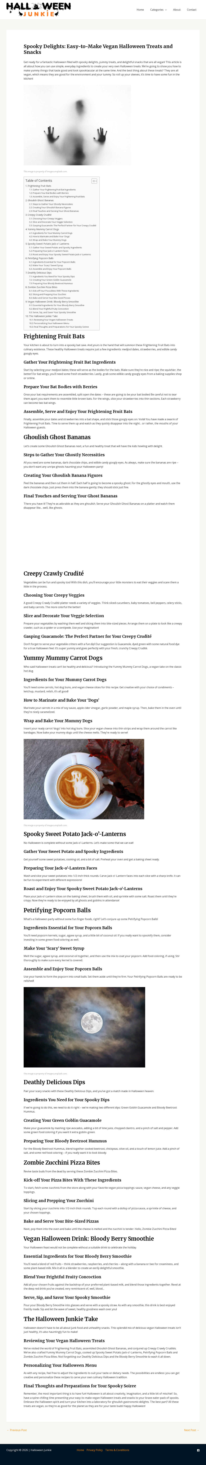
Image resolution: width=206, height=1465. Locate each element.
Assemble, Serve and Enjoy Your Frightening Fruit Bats (59, 196)
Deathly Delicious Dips (40, 272)
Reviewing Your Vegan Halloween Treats (53, 319)
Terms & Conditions (117, 1450)
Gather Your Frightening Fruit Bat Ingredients (54, 189)
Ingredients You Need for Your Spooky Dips (54, 276)
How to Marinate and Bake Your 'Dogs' (51, 236)
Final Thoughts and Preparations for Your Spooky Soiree (61, 326)
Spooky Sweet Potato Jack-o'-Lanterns (48, 243)
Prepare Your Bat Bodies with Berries (51, 193)
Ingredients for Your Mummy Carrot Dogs (52, 233)
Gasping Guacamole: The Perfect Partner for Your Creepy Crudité (64, 225)
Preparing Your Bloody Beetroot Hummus (53, 283)
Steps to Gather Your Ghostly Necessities (53, 204)
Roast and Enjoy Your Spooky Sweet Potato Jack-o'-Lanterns (62, 254)
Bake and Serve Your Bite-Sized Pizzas (51, 297)
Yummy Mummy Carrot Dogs (43, 229)
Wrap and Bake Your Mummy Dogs (49, 239)
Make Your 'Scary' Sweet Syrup (48, 265)
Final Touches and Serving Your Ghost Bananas (56, 211)
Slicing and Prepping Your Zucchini (49, 294)
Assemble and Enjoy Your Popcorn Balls (52, 268)
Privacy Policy (95, 1450)
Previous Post (17, 1430)
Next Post (191, 1430)
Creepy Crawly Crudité (40, 214)
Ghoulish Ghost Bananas (41, 200)
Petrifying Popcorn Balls (40, 258)
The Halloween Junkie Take (43, 316)
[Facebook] (198, 1450)
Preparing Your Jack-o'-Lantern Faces (50, 250)
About (177, 9)
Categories (157, 9)
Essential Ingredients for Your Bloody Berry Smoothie (58, 305)
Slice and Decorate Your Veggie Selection (53, 221)
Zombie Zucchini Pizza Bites (42, 287)
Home (140, 9)
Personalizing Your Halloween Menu (51, 323)
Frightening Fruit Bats (39, 185)
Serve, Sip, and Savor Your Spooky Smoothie (54, 312)
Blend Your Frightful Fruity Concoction (51, 308)
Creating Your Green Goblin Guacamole (52, 279)
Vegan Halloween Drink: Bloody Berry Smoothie (53, 301)
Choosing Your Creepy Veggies (48, 218)
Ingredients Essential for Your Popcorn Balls (54, 262)
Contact (191, 9)
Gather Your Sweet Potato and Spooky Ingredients (57, 247)
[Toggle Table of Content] (92, 181)
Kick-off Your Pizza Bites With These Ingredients (56, 290)
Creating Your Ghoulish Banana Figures (52, 207)
